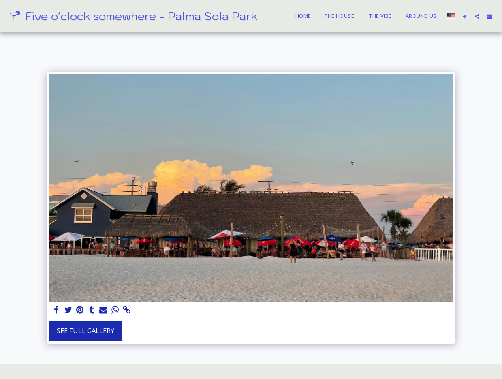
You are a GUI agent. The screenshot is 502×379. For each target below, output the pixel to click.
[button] (464, 16)
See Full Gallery (85, 330)
